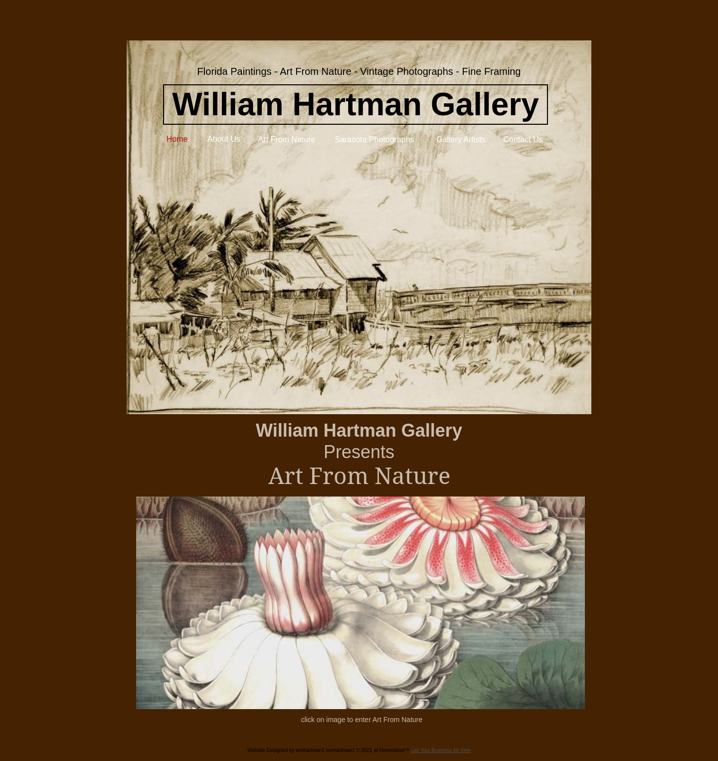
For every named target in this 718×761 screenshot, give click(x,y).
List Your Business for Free (441, 750)
